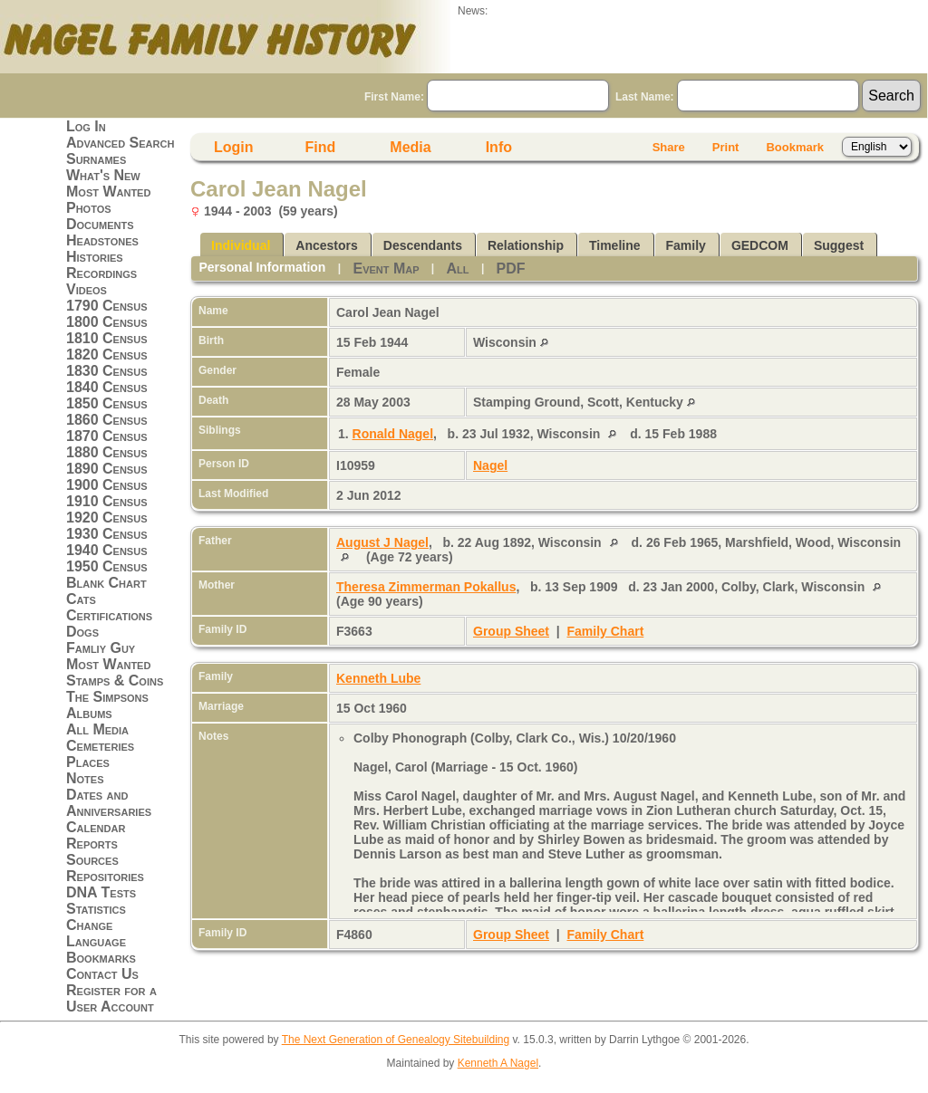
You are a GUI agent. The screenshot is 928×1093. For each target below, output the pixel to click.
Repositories (105, 876)
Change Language (96, 933)
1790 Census (107, 305)
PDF (511, 268)
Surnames (96, 159)
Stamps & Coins (114, 680)
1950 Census (107, 566)
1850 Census (107, 403)
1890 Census (107, 468)
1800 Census (107, 322)
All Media (97, 729)
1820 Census (107, 354)
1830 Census (107, 371)
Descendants (422, 245)
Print (726, 147)
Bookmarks (101, 957)
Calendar (95, 827)
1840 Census (107, 387)
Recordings (101, 273)
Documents (100, 224)
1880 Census (107, 452)
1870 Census (107, 436)
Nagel (490, 465)
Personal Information (261, 267)
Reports (92, 843)
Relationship (526, 245)
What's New (103, 175)
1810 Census (107, 338)
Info (499, 147)
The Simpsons (107, 697)
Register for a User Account (111, 998)
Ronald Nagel (393, 434)
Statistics (96, 908)
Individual (240, 245)
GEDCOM (759, 245)
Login (234, 147)
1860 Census (107, 419)
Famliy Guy (100, 648)
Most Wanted (108, 191)
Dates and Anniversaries (108, 803)
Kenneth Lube (378, 678)
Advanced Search (120, 142)
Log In (86, 126)
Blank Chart (106, 582)
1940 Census (107, 550)
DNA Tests (101, 892)
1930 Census (107, 534)
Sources (92, 860)
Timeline (615, 245)
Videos (86, 289)
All (458, 268)
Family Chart (605, 631)
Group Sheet (511, 631)
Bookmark (795, 147)
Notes (85, 778)
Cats (81, 599)
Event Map (386, 268)
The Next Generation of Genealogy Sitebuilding (396, 1039)
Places (88, 762)
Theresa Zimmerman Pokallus (426, 587)
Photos (88, 208)
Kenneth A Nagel (498, 1063)
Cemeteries (100, 745)
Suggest (839, 245)
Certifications (109, 615)
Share (668, 147)
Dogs (82, 631)
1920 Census (107, 517)
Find (320, 147)
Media (410, 147)
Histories (94, 256)
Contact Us (102, 974)
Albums (89, 713)
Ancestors (326, 245)
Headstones (102, 240)
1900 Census (107, 485)
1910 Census (107, 501)
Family (686, 245)
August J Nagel (382, 542)
